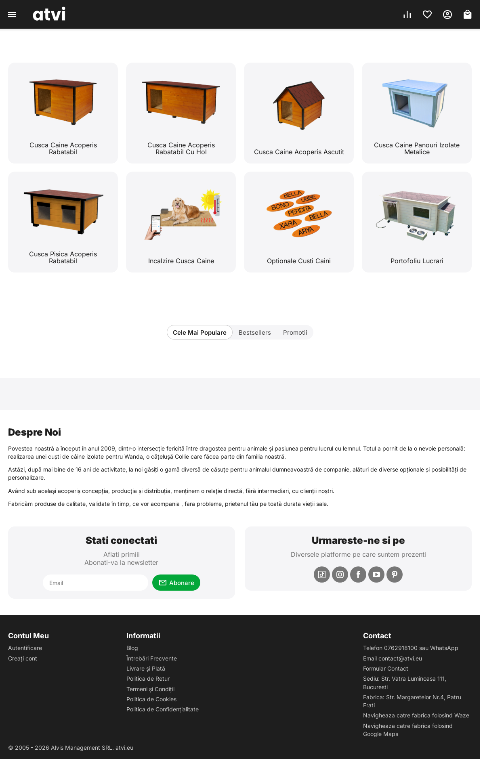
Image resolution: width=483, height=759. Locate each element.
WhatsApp (444, 647)
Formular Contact (385, 668)
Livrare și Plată (145, 668)
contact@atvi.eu (400, 658)
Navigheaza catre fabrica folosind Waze (416, 715)
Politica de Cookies (151, 699)
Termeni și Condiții (150, 689)
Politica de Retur (148, 678)
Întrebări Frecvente (151, 658)
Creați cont (22, 658)
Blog (132, 647)
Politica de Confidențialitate (162, 709)
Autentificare (25, 647)
